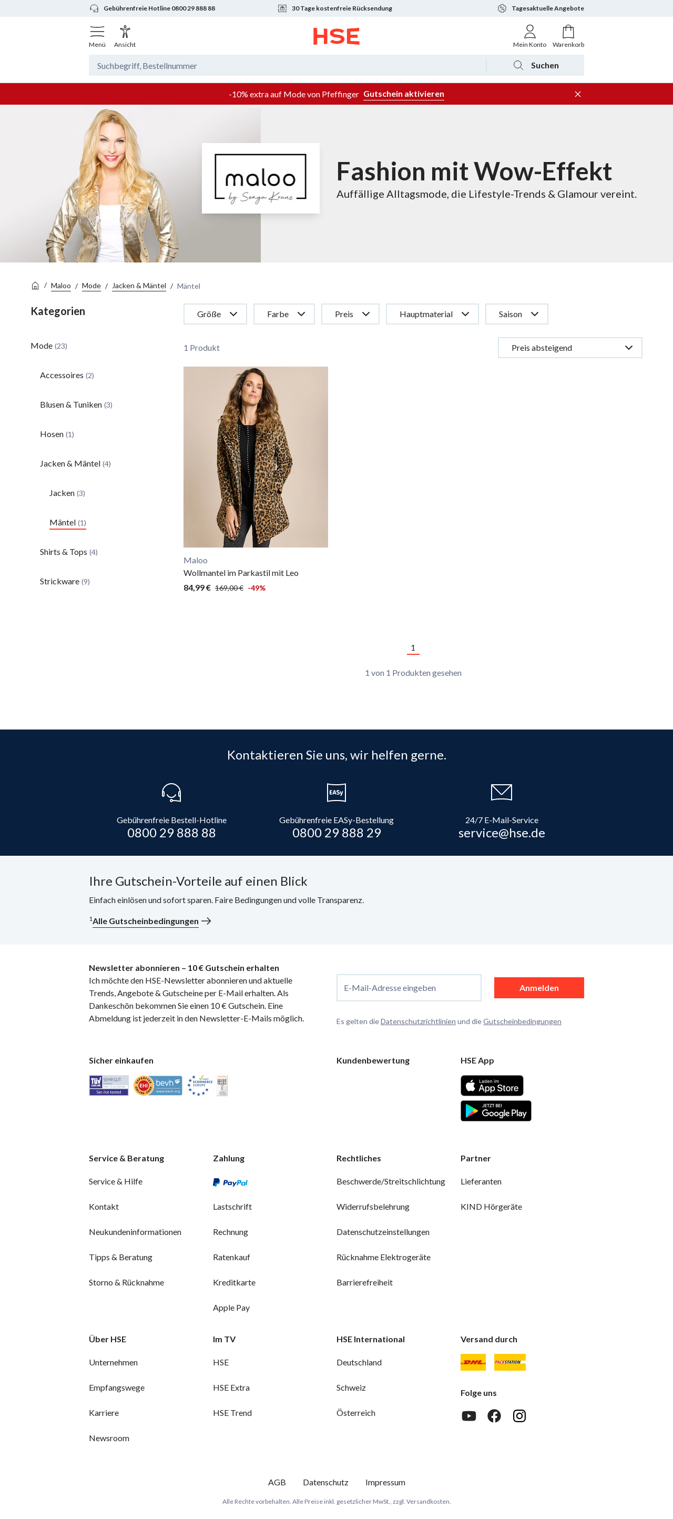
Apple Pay (231, 1307)
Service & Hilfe (115, 1181)
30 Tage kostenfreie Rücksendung (334, 8)
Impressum (385, 1482)
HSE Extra (231, 1387)
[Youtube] (469, 1415)
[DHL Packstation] (510, 1362)
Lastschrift (232, 1206)
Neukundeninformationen (135, 1232)
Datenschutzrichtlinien (418, 1021)
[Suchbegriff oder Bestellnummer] (287, 65)
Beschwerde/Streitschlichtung (390, 1181)
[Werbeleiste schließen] (578, 94)
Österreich (355, 1412)
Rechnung (230, 1232)
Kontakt (104, 1206)
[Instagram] (519, 1415)
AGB (277, 1482)
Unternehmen (113, 1362)
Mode (91, 285)
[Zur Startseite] (337, 36)
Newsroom (109, 1438)
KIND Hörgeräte (491, 1206)
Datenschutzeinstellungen (383, 1232)
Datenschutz (326, 1482)
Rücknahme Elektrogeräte (383, 1257)
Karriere (104, 1412)
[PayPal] (230, 1181)
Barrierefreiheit (364, 1282)
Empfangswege (117, 1387)
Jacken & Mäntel (139, 285)
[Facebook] (494, 1415)
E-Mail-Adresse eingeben (390, 988)
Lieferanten (481, 1181)
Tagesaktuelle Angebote (540, 8)
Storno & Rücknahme (126, 1282)
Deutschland (359, 1362)
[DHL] (473, 1362)
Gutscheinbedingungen (522, 1021)
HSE (221, 1362)
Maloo (61, 285)
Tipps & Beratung (120, 1257)
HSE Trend (232, 1412)
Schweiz (351, 1387)
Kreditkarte (234, 1282)
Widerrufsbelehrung (373, 1206)
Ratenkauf (231, 1257)
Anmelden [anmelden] (539, 988)
